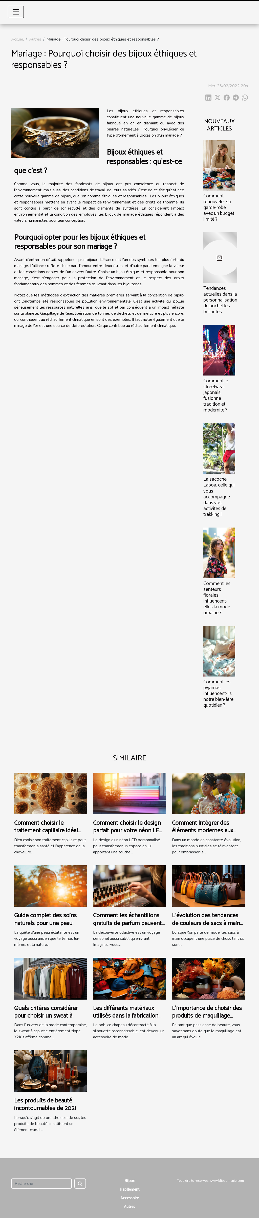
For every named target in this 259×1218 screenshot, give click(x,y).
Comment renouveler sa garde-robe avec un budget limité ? (218, 207)
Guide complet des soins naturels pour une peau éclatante (45, 923)
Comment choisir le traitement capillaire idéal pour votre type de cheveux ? (48, 834)
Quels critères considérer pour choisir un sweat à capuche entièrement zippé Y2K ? (48, 1019)
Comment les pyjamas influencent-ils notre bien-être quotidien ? (218, 693)
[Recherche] (41, 1183)
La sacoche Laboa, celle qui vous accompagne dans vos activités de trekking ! (218, 496)
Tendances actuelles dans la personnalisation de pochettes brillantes (220, 300)
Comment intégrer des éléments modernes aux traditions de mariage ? (202, 831)
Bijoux (129, 1180)
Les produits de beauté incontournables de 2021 (45, 1104)
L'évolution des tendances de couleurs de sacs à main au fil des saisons (206, 923)
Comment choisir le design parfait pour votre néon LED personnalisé (128, 831)
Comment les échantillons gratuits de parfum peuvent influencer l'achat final (127, 923)
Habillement (130, 1189)
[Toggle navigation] (16, 12)
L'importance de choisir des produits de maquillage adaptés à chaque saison (207, 1016)
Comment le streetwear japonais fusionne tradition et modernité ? (215, 395)
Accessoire (129, 1198)
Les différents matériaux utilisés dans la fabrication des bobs (125, 1016)
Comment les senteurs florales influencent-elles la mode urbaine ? (216, 598)
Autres (35, 39)
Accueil (17, 39)
